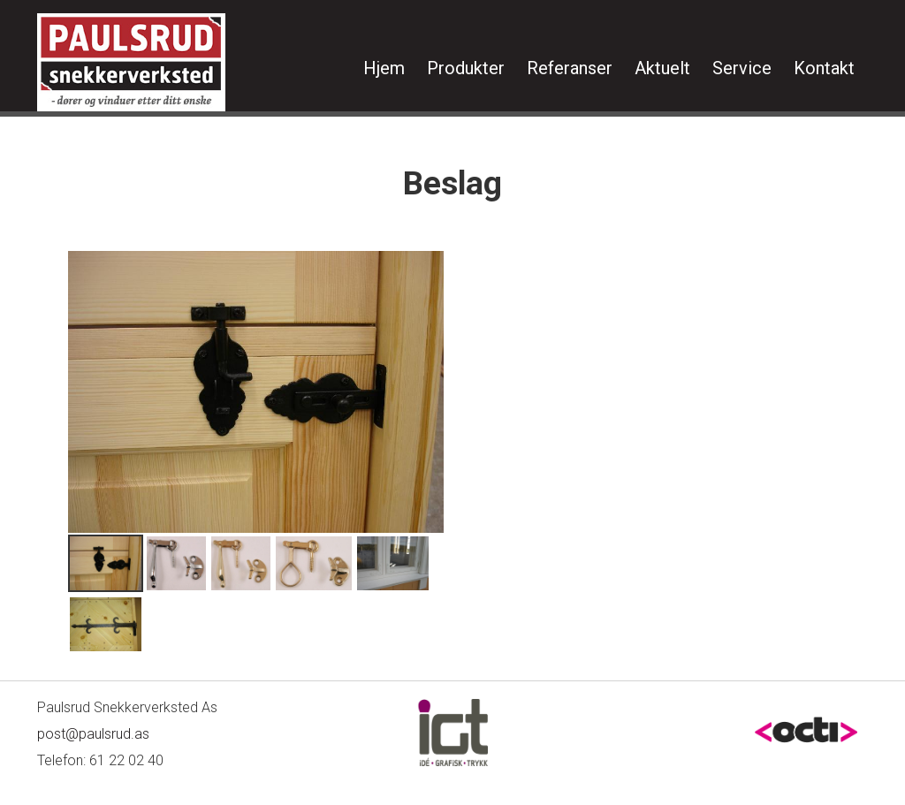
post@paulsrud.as (93, 733)
